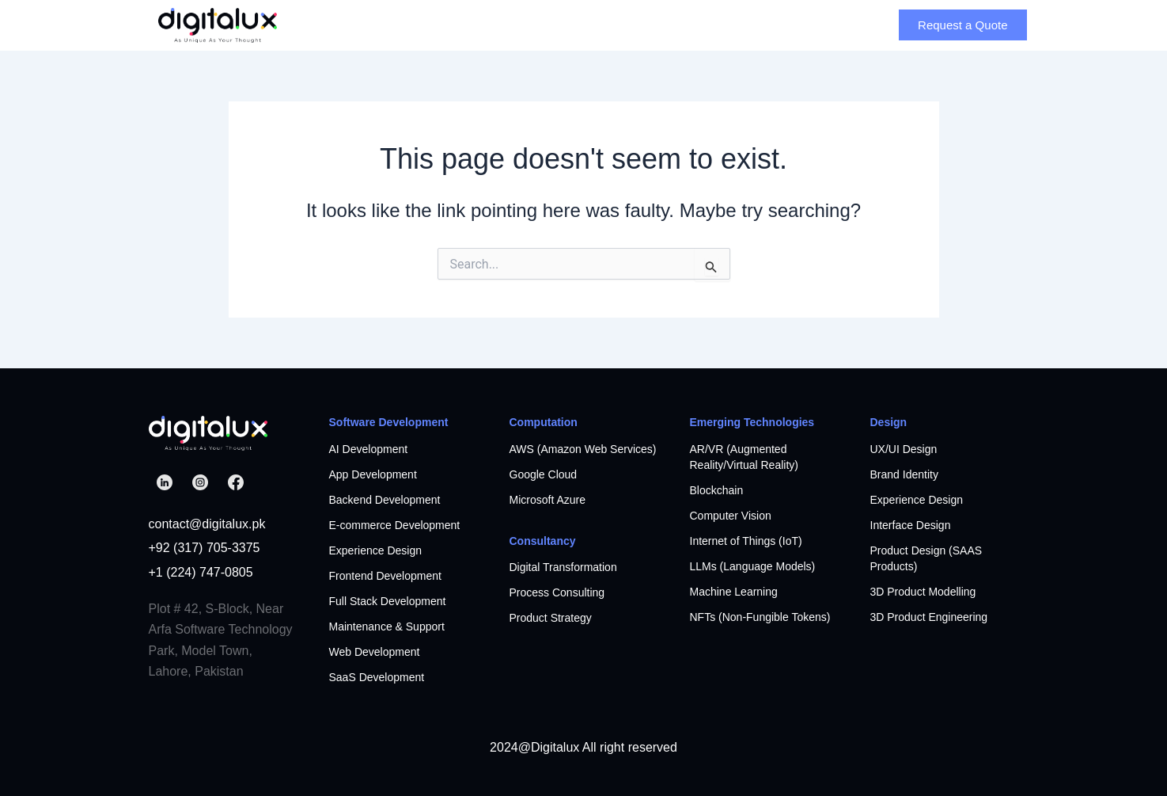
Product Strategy (551, 617)
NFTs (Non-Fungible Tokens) (760, 617)
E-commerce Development (394, 525)
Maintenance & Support (387, 626)
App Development (373, 474)
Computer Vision (730, 515)
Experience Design (375, 550)
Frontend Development (385, 575)
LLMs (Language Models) (753, 566)
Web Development (374, 652)
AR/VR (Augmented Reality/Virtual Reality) (744, 457)
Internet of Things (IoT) (746, 541)
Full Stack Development (387, 601)
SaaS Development (377, 677)
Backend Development (385, 499)
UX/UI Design (904, 449)
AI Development (368, 449)
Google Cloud (544, 474)
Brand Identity (904, 474)
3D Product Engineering (929, 617)
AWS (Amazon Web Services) (583, 449)
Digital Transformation (563, 567)
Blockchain (717, 490)
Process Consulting (557, 592)
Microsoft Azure (547, 499)
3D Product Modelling (923, 591)
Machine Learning (734, 591)
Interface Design (910, 525)
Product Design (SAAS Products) (926, 558)
